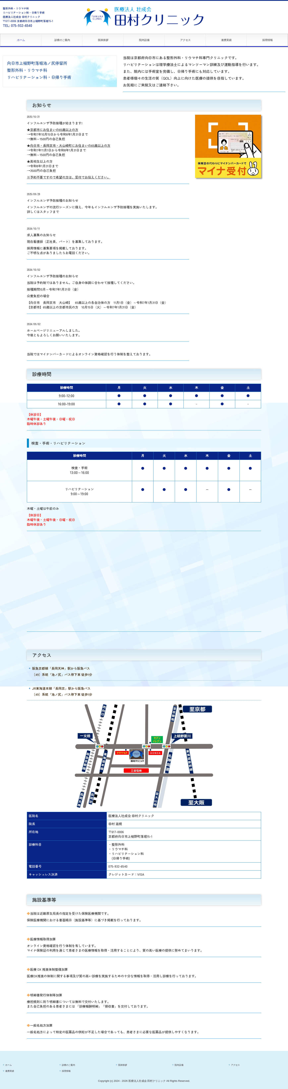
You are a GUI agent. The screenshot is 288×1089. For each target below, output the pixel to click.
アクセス (185, 40)
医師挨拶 (103, 40)
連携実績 (226, 40)
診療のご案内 (62, 40)
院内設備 (144, 40)
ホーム (21, 40)
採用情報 (267, 40)
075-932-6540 (21, 25)
